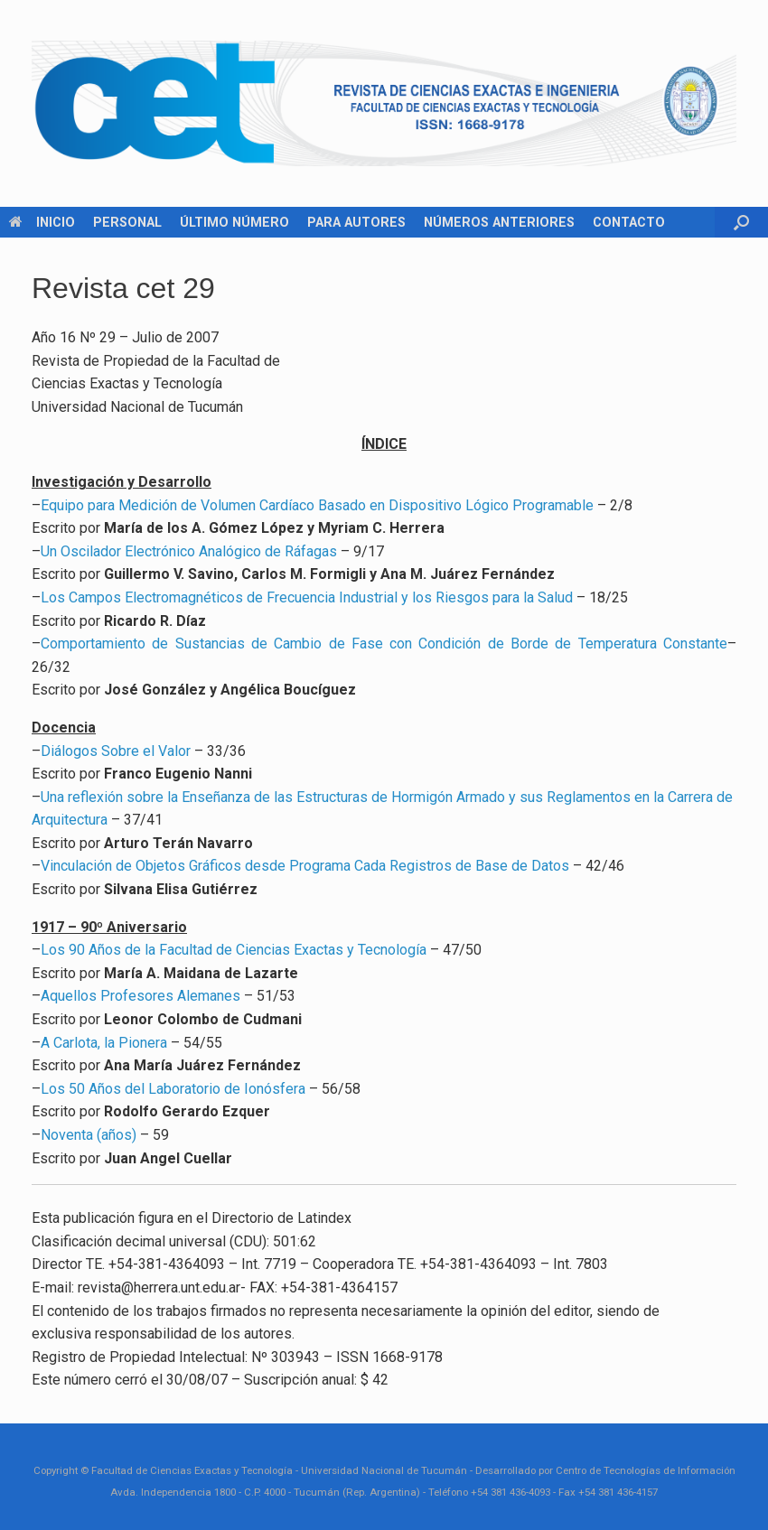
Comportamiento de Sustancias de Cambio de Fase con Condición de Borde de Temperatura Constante (384, 643)
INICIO (42, 222)
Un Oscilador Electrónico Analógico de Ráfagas (189, 551)
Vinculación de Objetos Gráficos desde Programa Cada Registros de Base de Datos (305, 865)
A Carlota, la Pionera (104, 1042)
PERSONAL (127, 222)
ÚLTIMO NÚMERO (234, 222)
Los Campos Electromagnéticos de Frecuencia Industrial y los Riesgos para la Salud (307, 597)
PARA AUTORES (356, 222)
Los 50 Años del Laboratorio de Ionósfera (173, 1088)
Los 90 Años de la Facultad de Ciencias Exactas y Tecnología (233, 949)
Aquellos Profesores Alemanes (140, 995)
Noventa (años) (88, 1134)
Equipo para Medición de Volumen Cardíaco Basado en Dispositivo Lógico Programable (317, 505)
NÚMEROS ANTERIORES (499, 222)
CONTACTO (629, 222)
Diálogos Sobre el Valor (116, 751)
